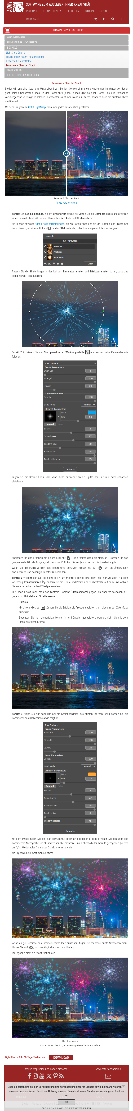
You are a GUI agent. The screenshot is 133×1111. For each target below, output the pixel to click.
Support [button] (104, 11)
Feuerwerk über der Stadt (20, 65)
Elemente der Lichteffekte (22, 42)
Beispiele (12, 47)
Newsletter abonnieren (108, 1073)
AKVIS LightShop (37, 107)
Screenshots (14, 70)
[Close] (123, 1087)
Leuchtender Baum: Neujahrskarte (25, 57)
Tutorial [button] (89, 11)
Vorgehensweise (16, 37)
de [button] (122, 19)
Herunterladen (52, 11)
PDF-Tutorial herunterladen (23, 75)
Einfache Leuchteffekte (19, 61)
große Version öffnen (66, 202)
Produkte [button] (32, 11)
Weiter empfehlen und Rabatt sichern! (46, 1069)
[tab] (66, 37)
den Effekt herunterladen (50, 224)
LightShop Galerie (15, 52)
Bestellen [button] (73, 11)
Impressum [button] (32, 19)
